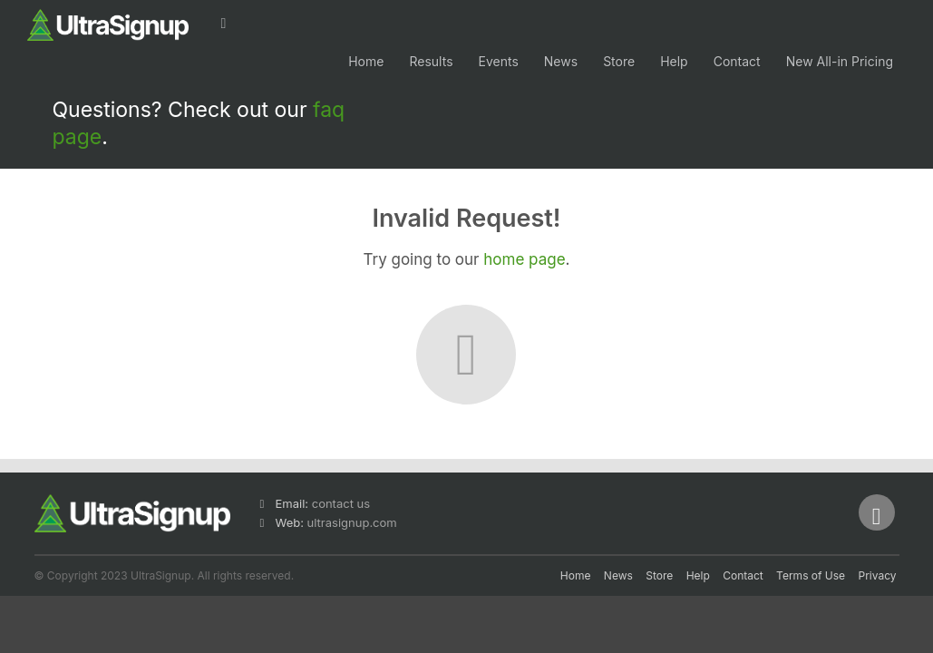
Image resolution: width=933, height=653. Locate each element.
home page (524, 259)
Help (674, 61)
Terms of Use (810, 575)
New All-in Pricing (839, 61)
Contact (737, 61)
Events (499, 61)
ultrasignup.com (352, 522)
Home (366, 61)
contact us (341, 503)
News (561, 61)
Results (430, 61)
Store (619, 61)
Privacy (878, 575)
